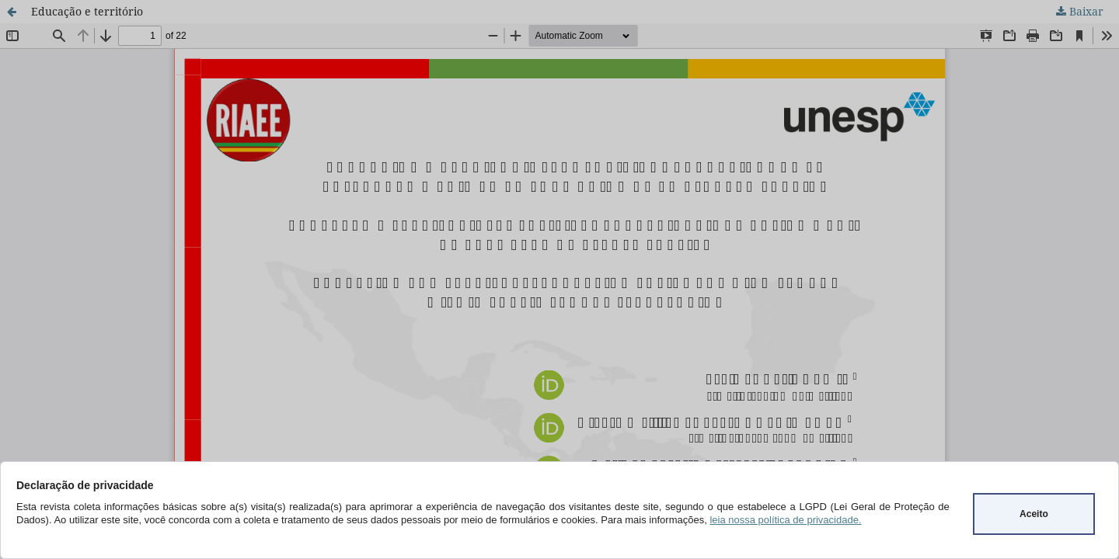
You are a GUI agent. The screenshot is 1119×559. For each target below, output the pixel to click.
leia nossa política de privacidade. (785, 520)
